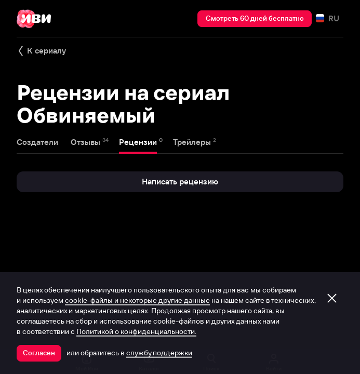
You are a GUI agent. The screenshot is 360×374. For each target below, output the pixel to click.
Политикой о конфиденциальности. (136, 331)
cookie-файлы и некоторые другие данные (137, 300)
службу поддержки (159, 353)
